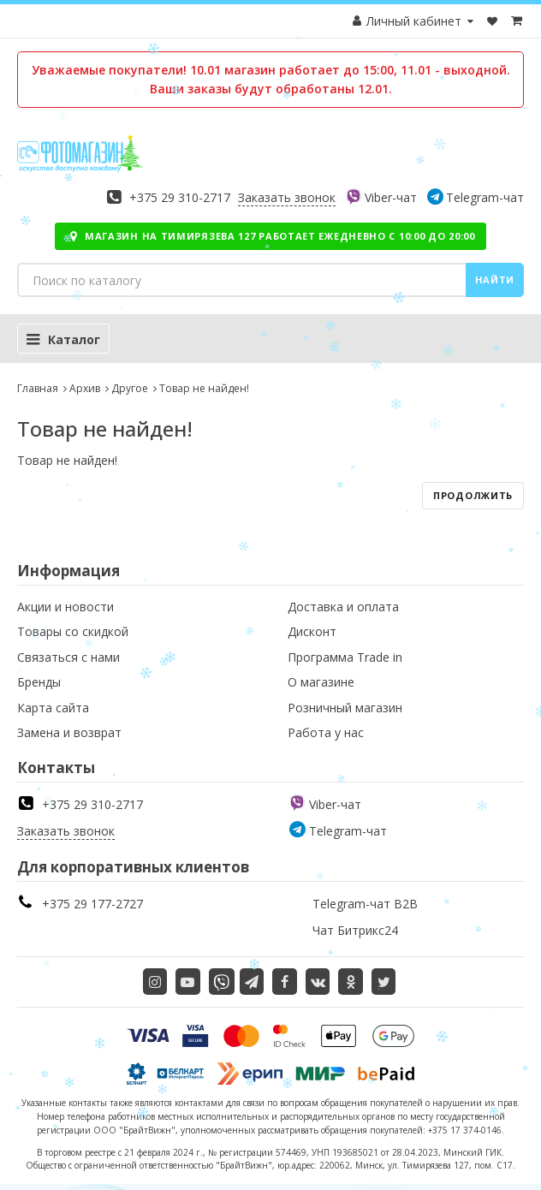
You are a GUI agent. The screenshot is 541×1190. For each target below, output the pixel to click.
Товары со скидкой (72, 631)
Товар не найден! (204, 388)
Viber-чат (391, 197)
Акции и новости (65, 606)
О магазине (321, 682)
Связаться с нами (68, 657)
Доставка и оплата (343, 606)
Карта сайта (53, 707)
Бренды (39, 682)
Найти (495, 279)
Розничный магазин (345, 707)
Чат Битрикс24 (355, 930)
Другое (129, 388)
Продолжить (473, 495)
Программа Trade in (345, 657)
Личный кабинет (414, 21)
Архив (84, 388)
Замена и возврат (69, 732)
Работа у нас (326, 732)
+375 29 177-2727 (92, 903)
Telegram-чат (485, 197)
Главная (37, 388)
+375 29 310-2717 (179, 197)
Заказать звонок (287, 197)
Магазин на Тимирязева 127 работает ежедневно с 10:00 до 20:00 (270, 235)
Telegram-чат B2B (365, 903)
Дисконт (312, 631)
